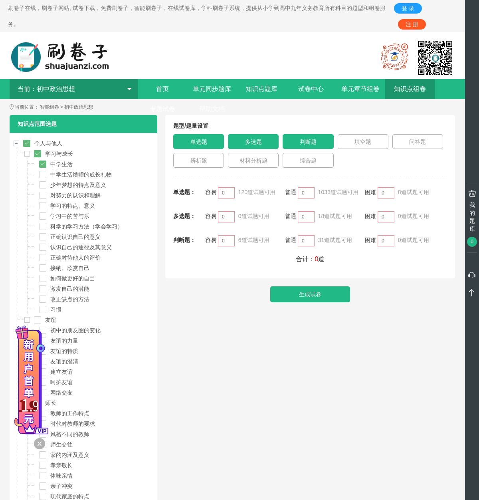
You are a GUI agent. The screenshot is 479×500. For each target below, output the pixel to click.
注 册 (412, 24)
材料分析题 (253, 160)
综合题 (308, 160)
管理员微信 (253, 425)
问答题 (417, 142)
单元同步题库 (212, 88)
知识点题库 (261, 88)
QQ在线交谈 (253, 475)
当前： (75, 88)
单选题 (198, 142)
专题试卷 (162, 108)
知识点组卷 (410, 88)
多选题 (253, 142)
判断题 (308, 142)
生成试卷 (310, 294)
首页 (162, 88)
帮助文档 (212, 108)
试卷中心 (311, 88)
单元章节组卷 (360, 88)
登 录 (408, 8)
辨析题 (198, 160)
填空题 (362, 142)
